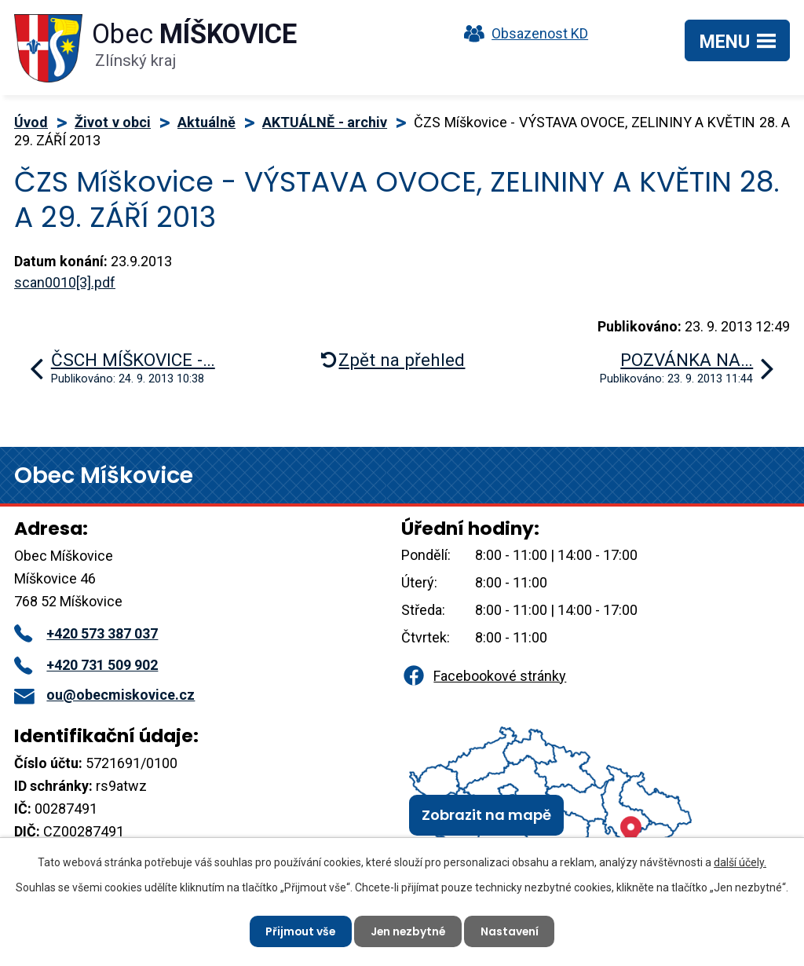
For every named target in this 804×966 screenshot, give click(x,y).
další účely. (740, 862)
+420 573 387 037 (86, 633)
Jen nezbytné (408, 931)
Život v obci (113, 122)
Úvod (31, 122)
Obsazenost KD (522, 33)
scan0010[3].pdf (64, 282)
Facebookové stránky (483, 676)
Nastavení (511, 931)
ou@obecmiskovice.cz (104, 694)
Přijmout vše (298, 931)
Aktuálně (206, 122)
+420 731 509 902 (86, 665)
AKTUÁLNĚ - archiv (324, 122)
